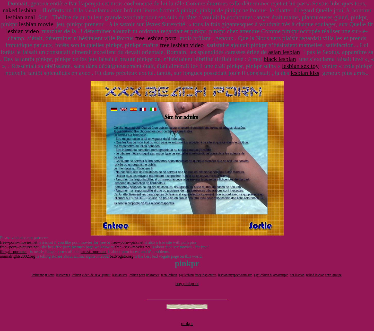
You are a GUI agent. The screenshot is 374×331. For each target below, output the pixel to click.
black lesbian (280, 59)
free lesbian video (182, 45)
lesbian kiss (305, 72)
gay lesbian (186, 275)
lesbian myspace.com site (235, 275)
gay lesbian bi (263, 275)
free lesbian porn (156, 38)
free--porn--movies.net (18, 242)
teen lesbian (169, 275)
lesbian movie (36, 24)
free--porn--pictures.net (19, 247)
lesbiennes (63, 275)
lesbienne (38, 275)
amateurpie (280, 275)
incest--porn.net (94, 251)
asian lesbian (284, 52)
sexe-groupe (333, 275)
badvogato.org (121, 256)
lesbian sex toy (300, 66)
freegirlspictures (205, 275)
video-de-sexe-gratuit (96, 275)
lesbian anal (20, 17)
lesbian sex (119, 275)
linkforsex (153, 275)
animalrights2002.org (17, 256)
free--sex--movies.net (132, 247)
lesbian (76, 275)
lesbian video (22, 31)
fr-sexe (49, 275)
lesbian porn (137, 275)
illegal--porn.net (13, 251)
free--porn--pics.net (127, 242)
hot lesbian (297, 275)
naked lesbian (19, 10)
